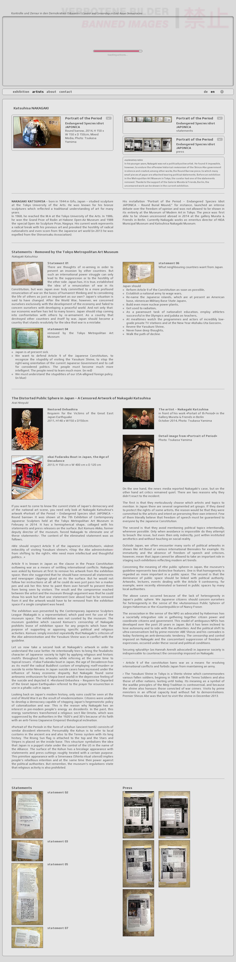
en (213, 92)
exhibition (21, 92)
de (206, 92)
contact (65, 92)
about (51, 92)
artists (38, 92)
